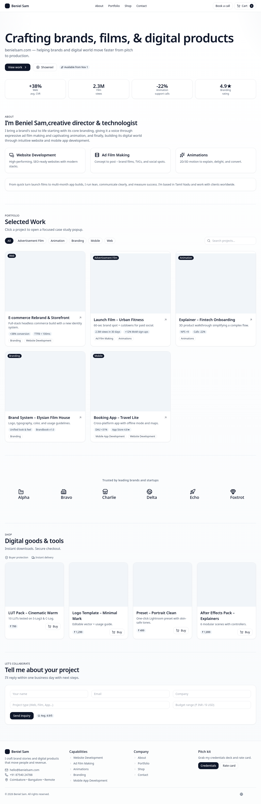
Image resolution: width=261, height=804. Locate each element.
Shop (128, 6)
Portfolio (114, 6)
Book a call (223, 6)
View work (17, 67)
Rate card (229, 766)
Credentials (208, 766)
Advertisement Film (31, 241)
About (99, 6)
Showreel (44, 67)
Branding (78, 241)
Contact (141, 6)
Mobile (95, 241)
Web (110, 241)
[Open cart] (245, 5)
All (9, 241)
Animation (58, 241)
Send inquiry (21, 716)
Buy (53, 626)
